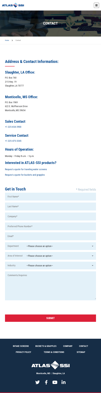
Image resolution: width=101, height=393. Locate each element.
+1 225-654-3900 (13, 126)
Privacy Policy (23, 352)
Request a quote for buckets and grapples (25, 174)
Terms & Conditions (54, 352)
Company (67, 346)
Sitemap (81, 352)
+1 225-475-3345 (13, 140)
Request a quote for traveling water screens (26, 169)
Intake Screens (21, 346)
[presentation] (25, 307)
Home (7, 40)
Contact (83, 346)
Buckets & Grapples (45, 346)
